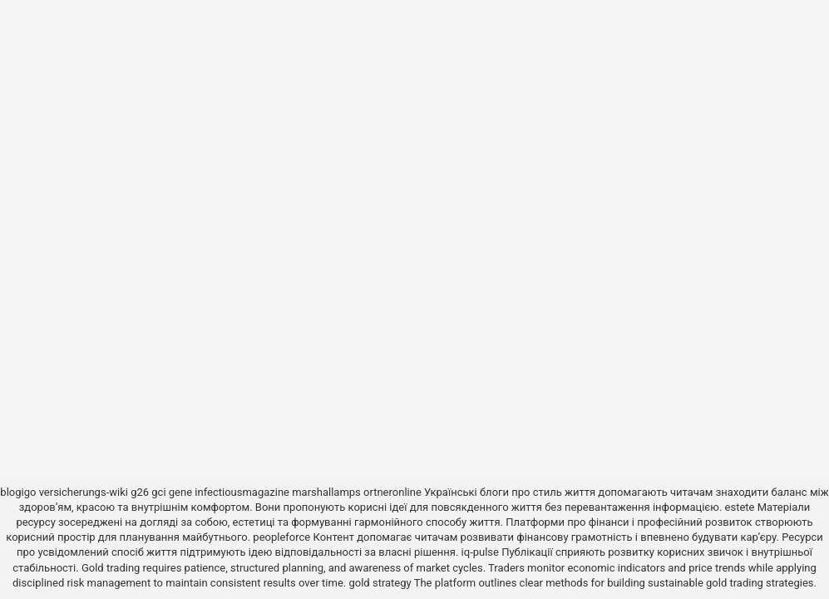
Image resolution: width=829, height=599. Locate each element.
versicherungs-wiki (83, 492)
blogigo (18, 492)
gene (180, 492)
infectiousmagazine (242, 492)
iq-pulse (480, 552)
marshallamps (326, 492)
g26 (140, 492)
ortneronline (392, 492)
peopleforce (281, 537)
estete (740, 507)
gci (158, 492)
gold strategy (379, 583)
